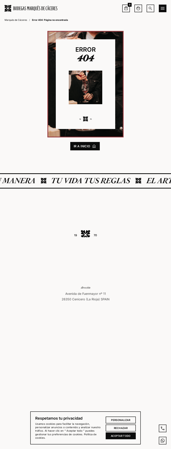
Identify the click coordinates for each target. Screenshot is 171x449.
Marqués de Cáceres (16, 20)
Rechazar (121, 428)
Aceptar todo (121, 435)
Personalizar (120, 420)
